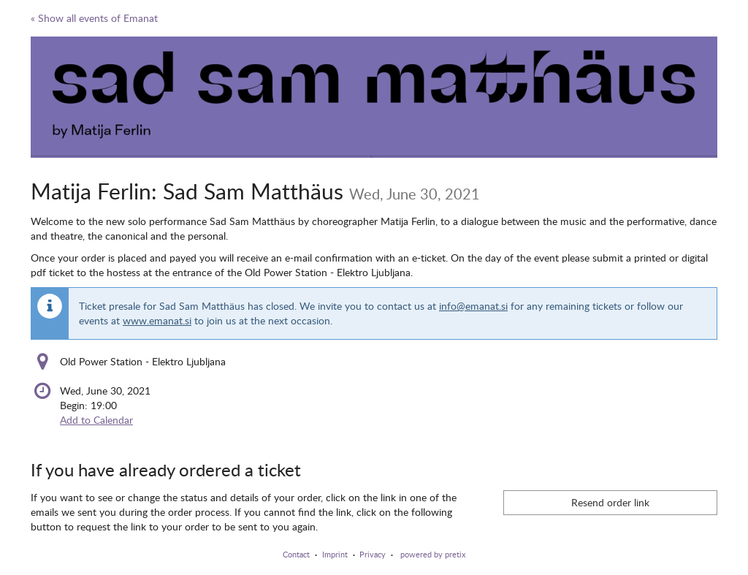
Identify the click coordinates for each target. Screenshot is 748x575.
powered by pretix (432, 554)
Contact (296, 554)
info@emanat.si (473, 306)
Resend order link (610, 502)
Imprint (335, 554)
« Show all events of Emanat (94, 18)
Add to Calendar (96, 420)
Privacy (372, 554)
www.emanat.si (157, 320)
